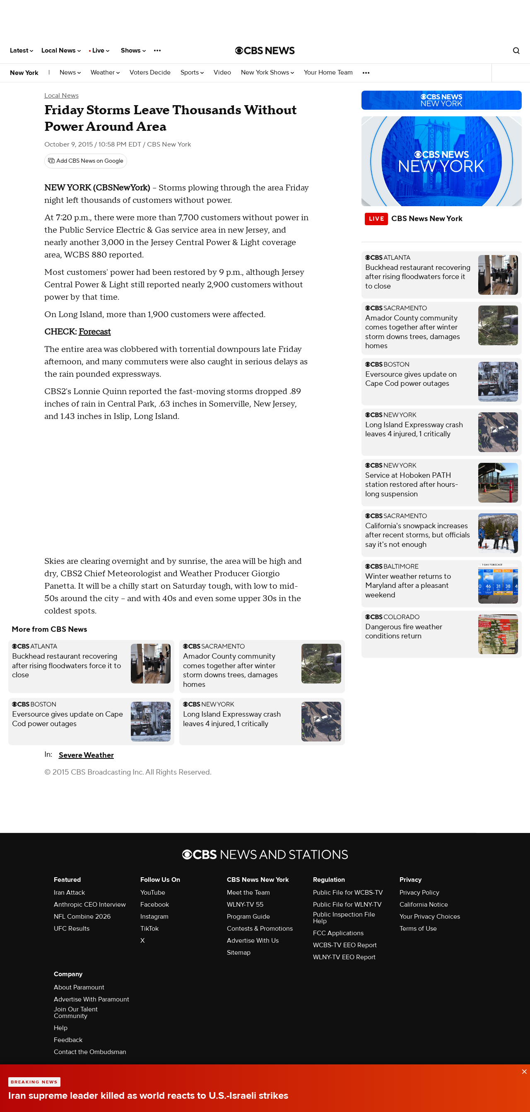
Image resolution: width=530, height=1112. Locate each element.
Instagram (154, 916)
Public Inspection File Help (344, 917)
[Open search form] (516, 50)
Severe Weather (86, 755)
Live (100, 50)
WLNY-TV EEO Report (344, 957)
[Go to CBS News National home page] (265, 50)
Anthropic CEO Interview (90, 904)
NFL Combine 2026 (82, 916)
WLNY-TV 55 (245, 904)
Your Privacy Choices (430, 916)
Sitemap (239, 952)
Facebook (154, 904)
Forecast (95, 332)
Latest (21, 50)
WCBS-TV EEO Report (345, 945)
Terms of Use (418, 928)
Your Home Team (328, 73)
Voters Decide (150, 73)
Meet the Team (248, 892)
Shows (133, 50)
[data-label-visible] (522, 1070)
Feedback (68, 1040)
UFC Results (71, 928)
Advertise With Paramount (91, 999)
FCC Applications (338, 933)
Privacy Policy (419, 892)
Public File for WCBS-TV (348, 892)
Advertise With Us (253, 940)
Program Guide (248, 916)
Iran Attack (69, 892)
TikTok (149, 928)
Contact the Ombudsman (90, 1052)
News (70, 73)
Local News (61, 50)
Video (222, 73)
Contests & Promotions (260, 928)
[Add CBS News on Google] (85, 161)
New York (24, 73)
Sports (192, 73)
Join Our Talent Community (76, 1012)
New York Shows (267, 73)
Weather (105, 73)
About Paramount (79, 987)
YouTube (152, 892)
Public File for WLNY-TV (347, 904)
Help (60, 1028)
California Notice (424, 904)
